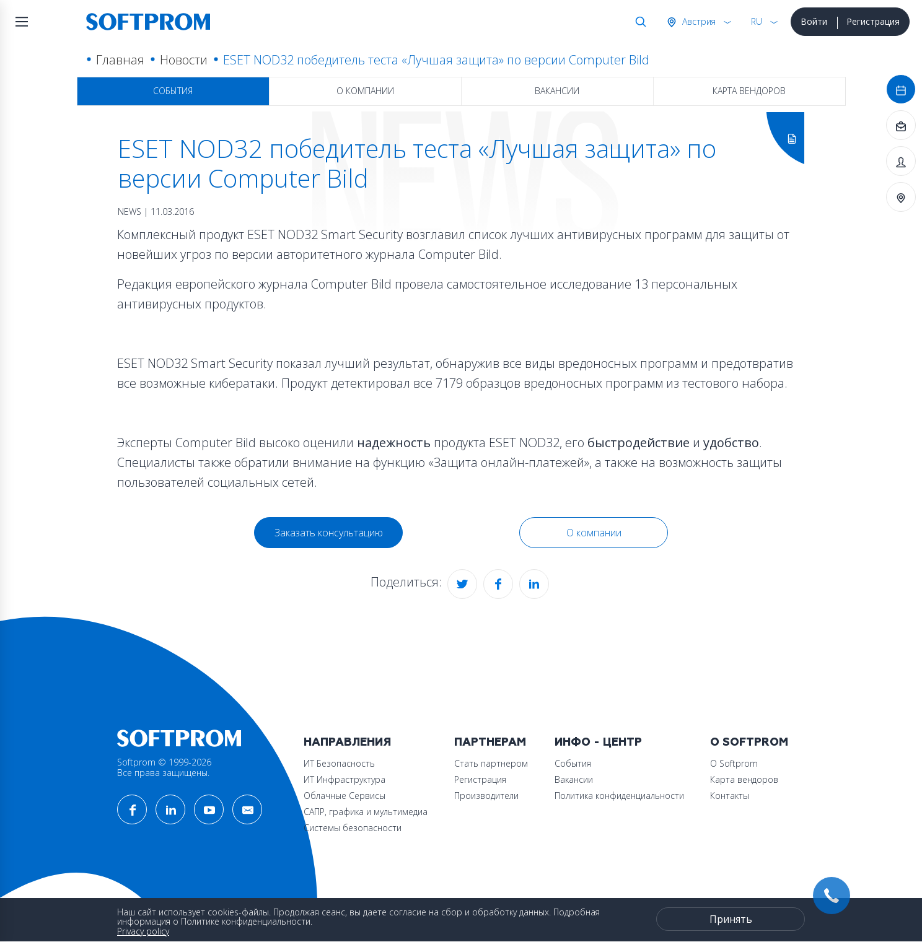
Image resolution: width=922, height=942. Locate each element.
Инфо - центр (598, 742)
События (173, 91)
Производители (486, 795)
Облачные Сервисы (344, 795)
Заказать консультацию (328, 532)
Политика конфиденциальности (619, 795)
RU (756, 21)
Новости (184, 59)
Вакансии (557, 91)
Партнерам (490, 742)
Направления (347, 742)
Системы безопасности (353, 828)
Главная (120, 59)
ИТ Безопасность (339, 763)
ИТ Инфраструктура (344, 779)
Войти (814, 21)
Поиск (638, 21)
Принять (730, 919)
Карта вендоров (749, 91)
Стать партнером (491, 763)
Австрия (698, 21)
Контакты (729, 795)
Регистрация (873, 21)
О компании (365, 91)
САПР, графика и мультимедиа (366, 812)
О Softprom (749, 742)
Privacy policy (143, 931)
